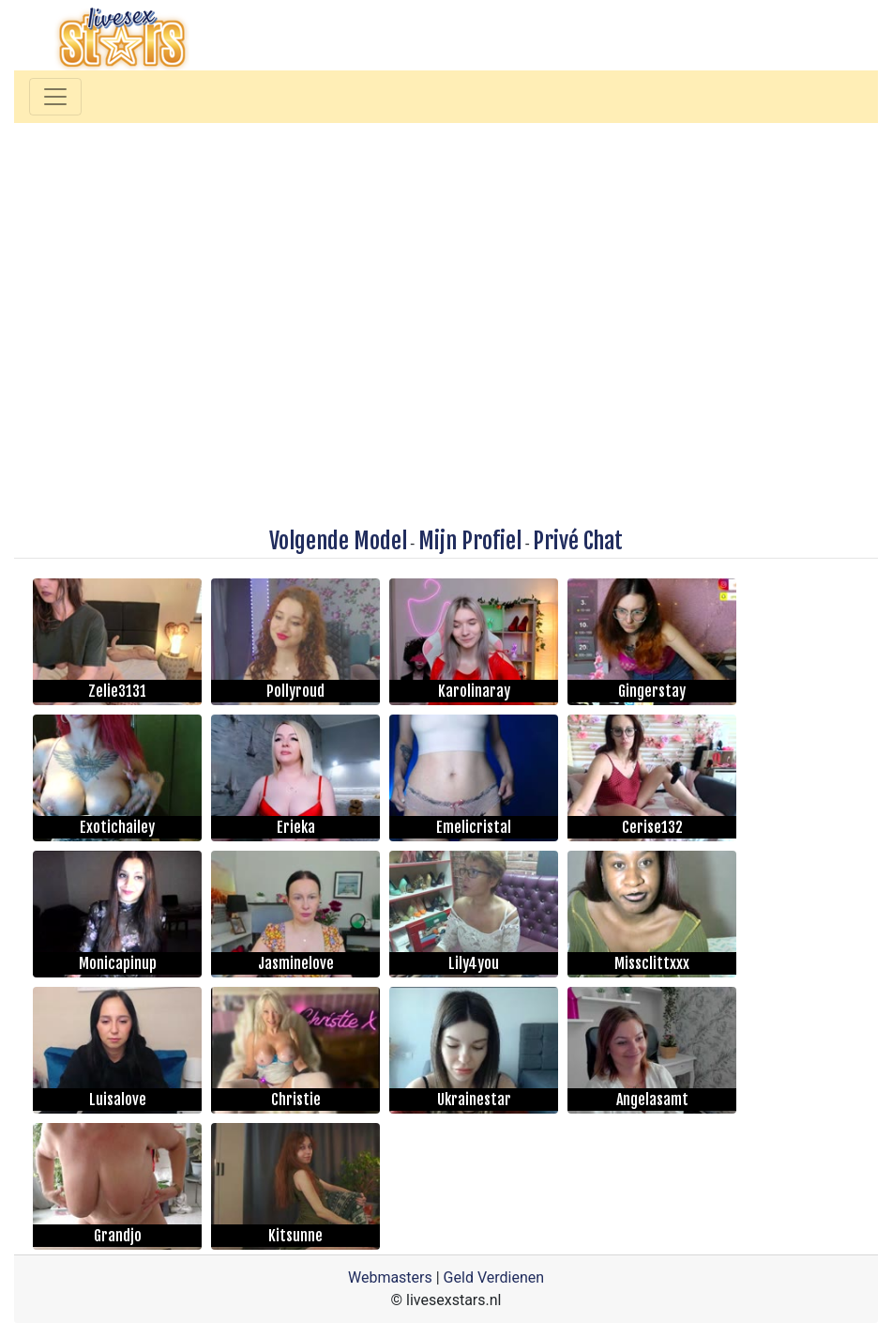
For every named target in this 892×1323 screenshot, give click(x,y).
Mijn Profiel (470, 541)
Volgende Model (338, 541)
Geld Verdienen (494, 1277)
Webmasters (390, 1277)
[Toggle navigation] (55, 96)
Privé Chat (578, 541)
